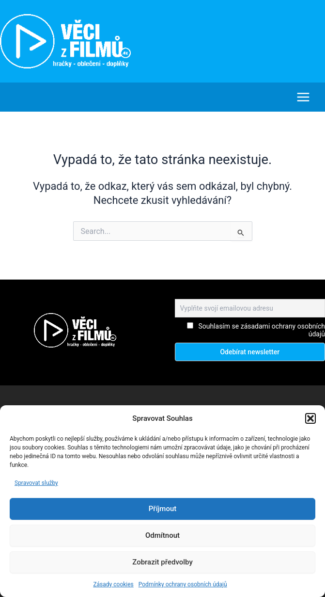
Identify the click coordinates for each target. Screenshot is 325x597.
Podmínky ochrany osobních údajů (183, 584)
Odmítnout (162, 535)
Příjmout (162, 508)
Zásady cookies (113, 584)
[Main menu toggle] (303, 96)
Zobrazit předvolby (162, 562)
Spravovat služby (36, 483)
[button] (310, 418)
